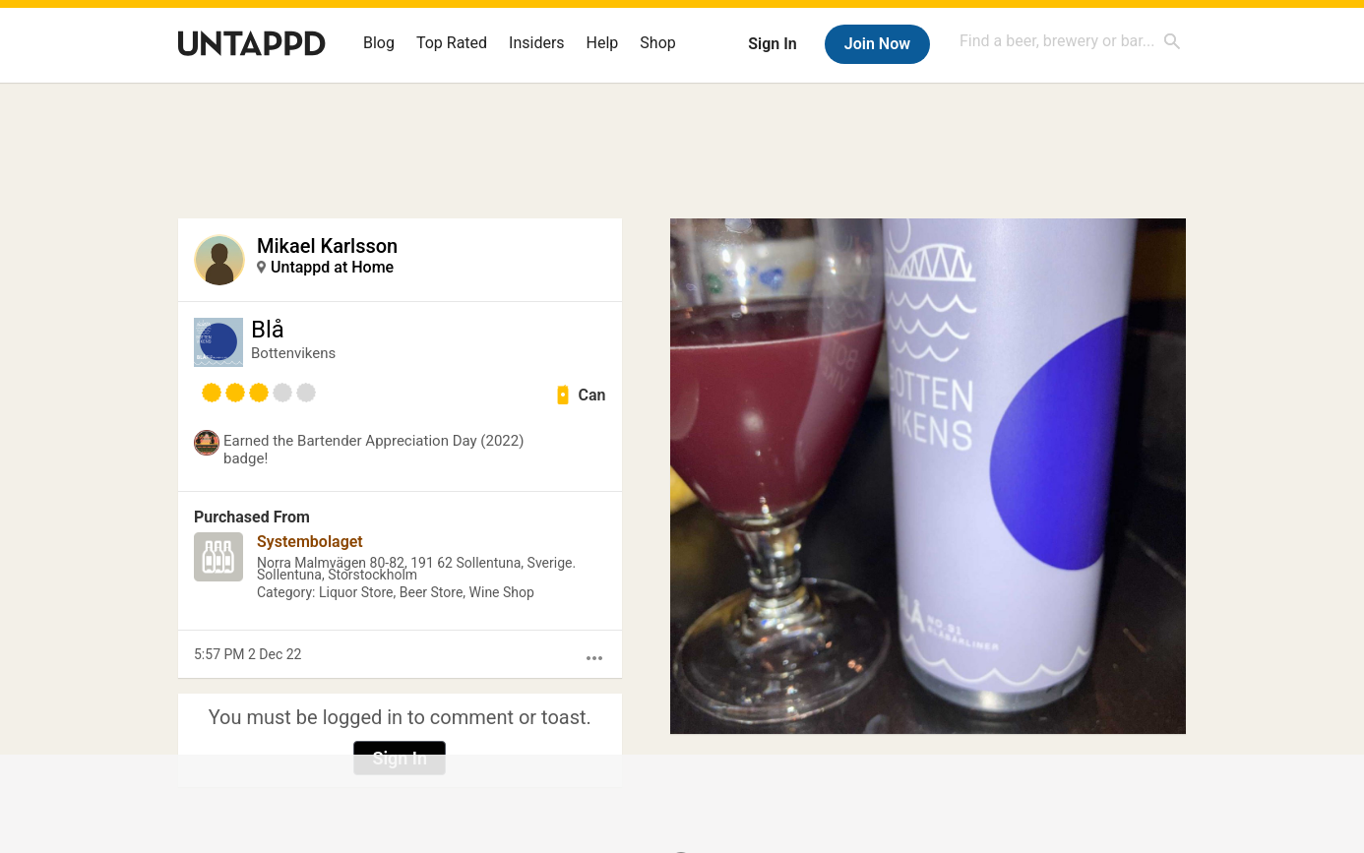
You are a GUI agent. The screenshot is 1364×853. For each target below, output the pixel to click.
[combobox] (1071, 41)
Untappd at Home (332, 267)
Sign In (772, 43)
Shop (657, 42)
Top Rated (451, 42)
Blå (267, 329)
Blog (379, 42)
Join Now (877, 43)
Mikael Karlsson (327, 246)
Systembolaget (310, 541)
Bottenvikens (293, 353)
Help (603, 42)
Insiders (537, 42)
